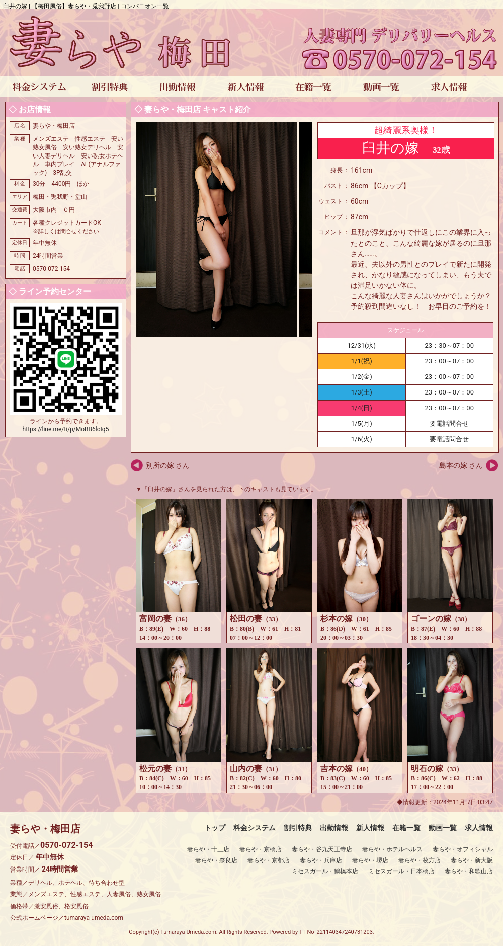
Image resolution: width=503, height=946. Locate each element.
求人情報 (479, 828)
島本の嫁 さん (461, 465)
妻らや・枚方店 (419, 860)
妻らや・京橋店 (260, 849)
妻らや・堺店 (370, 860)
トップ (214, 828)
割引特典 (298, 828)
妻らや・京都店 (268, 860)
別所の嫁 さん (168, 465)
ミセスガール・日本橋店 (401, 871)
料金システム (254, 828)
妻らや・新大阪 (472, 860)
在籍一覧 (406, 828)
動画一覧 (443, 828)
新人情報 (370, 828)
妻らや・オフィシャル (463, 849)
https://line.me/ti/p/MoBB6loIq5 (66, 429)
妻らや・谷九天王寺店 (322, 849)
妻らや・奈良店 (216, 860)
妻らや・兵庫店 (321, 860)
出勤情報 (334, 828)
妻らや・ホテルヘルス (392, 849)
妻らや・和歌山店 (469, 871)
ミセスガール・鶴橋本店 (325, 871)
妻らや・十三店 (208, 849)
